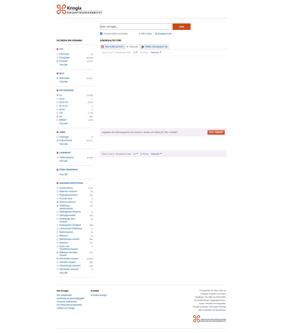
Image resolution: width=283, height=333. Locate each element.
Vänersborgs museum (70, 265)
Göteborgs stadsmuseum (66, 207)
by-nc (62, 98)
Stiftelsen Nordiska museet (68, 254)
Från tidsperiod (68, 169)
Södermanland (66, 157)
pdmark (63, 120)
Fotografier (64, 57)
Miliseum (63, 235)
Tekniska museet (67, 262)
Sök (181, 26)
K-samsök (207, 310)
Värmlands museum (69, 269)
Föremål (63, 61)
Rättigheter (66, 90)
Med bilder (64, 78)
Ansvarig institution (71, 183)
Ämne (62, 132)
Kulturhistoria (65, 140)
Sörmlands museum (69, 258)
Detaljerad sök (165, 33)
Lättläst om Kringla (66, 308)
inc (60, 116)
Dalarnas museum (68, 191)
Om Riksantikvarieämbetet (69, 305)
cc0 (61, 113)
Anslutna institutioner (67, 301)
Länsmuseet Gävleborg (70, 228)
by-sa (62, 109)
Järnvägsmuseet (67, 215)
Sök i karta (146, 33)
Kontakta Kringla (99, 295)
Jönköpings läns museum (67, 220)
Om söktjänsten (64, 295)
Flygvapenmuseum (68, 195)
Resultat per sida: (123, 52)
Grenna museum (67, 202)
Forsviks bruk (65, 198)
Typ (61, 49)
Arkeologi (63, 137)
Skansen (63, 242)
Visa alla (63, 64)
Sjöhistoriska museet (69, 239)
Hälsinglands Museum (70, 211)
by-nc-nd (63, 102)
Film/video (64, 54)
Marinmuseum (66, 232)
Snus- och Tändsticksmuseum (68, 247)
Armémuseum (66, 188)
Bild (61, 73)
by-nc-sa (63, 106)
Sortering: (144, 52)
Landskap (64, 153)
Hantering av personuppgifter (71, 298)
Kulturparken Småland (70, 225)
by (60, 95)
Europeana (220, 310)
